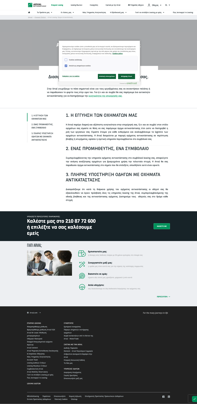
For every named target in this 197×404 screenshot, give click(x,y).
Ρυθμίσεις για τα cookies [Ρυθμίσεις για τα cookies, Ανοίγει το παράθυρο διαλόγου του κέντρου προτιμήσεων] (71, 76)
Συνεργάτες (94, 5)
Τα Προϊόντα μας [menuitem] (45, 12)
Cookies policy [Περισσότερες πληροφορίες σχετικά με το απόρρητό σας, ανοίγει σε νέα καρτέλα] (117, 53)
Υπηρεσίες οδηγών (136, 5)
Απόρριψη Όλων (126, 76)
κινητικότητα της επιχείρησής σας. (105, 96)
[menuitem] (154, 5)
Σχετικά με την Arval (113, 5)
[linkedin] (169, 397)
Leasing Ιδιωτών (76, 5)
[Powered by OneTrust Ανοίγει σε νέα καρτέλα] (129, 83)
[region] (99, 62)
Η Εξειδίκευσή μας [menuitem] (118, 12)
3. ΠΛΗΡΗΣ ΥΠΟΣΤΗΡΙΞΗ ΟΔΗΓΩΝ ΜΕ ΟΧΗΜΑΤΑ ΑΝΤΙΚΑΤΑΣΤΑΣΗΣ (42, 136)
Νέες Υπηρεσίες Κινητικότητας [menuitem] (94, 12)
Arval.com (34, 313)
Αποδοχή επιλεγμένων (107, 76)
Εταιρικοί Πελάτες (40, 17)
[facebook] (163, 397)
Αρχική (30, 17)
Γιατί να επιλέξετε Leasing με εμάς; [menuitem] (150, 12)
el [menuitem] (167, 5)
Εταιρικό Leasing (57, 5)
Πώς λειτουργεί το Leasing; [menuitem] (183, 12)
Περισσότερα (163, 297)
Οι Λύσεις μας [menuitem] (68, 12)
